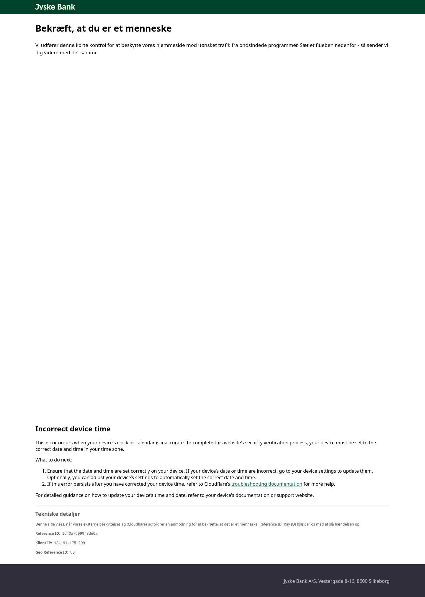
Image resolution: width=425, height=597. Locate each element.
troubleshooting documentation (267, 484)
